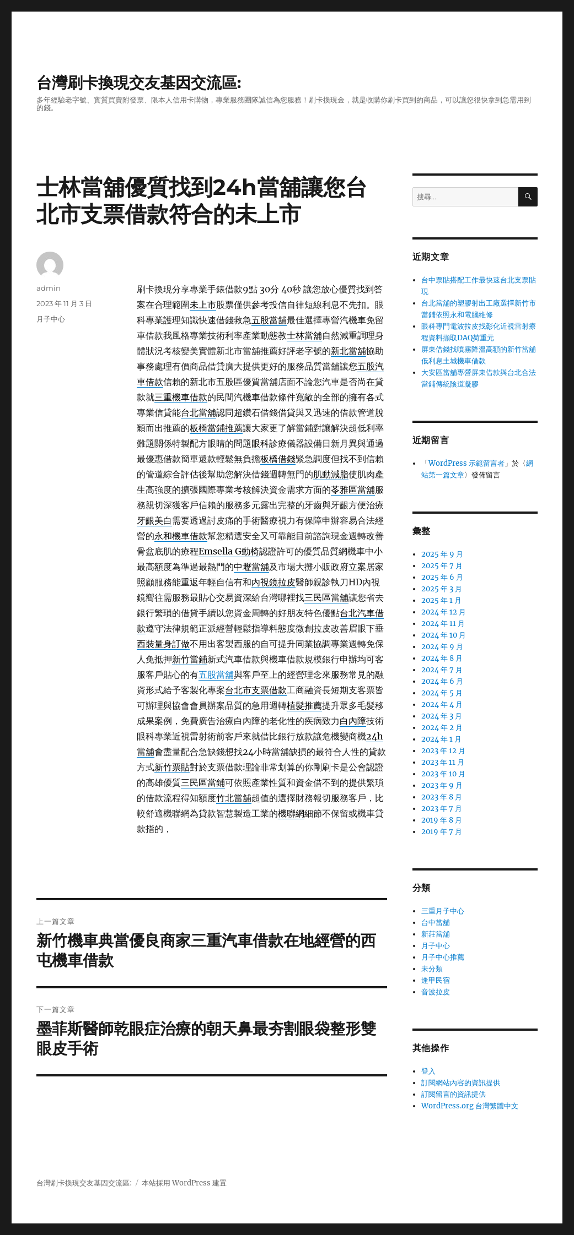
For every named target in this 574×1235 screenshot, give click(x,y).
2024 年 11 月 (443, 623)
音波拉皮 (435, 992)
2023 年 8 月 (441, 797)
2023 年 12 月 (443, 750)
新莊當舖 (435, 934)
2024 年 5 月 (442, 693)
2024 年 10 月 (443, 635)
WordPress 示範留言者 (466, 463)
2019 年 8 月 (441, 820)
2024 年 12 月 (443, 612)
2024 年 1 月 (441, 739)
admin (48, 288)
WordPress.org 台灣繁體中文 (469, 1106)
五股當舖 (216, 674)
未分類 (432, 968)
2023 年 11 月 (442, 762)
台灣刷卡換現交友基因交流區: (138, 82)
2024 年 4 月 (442, 704)
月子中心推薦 (442, 957)
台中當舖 (435, 922)
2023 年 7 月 (441, 808)
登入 (428, 1071)
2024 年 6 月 (442, 681)
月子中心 (50, 318)
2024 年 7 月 (442, 669)
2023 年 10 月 (443, 774)
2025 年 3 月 (441, 589)
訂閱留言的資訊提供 (453, 1094)
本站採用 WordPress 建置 (184, 1183)
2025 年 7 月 (442, 565)
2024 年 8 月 (442, 658)
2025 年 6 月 (442, 577)
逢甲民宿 (435, 980)
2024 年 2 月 (442, 727)
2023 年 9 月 (442, 785)
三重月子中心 (442, 911)
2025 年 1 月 (441, 600)
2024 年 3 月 (441, 716)
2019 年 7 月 (441, 831)
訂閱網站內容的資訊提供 (460, 1082)
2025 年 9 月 (442, 554)
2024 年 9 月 (442, 646)
